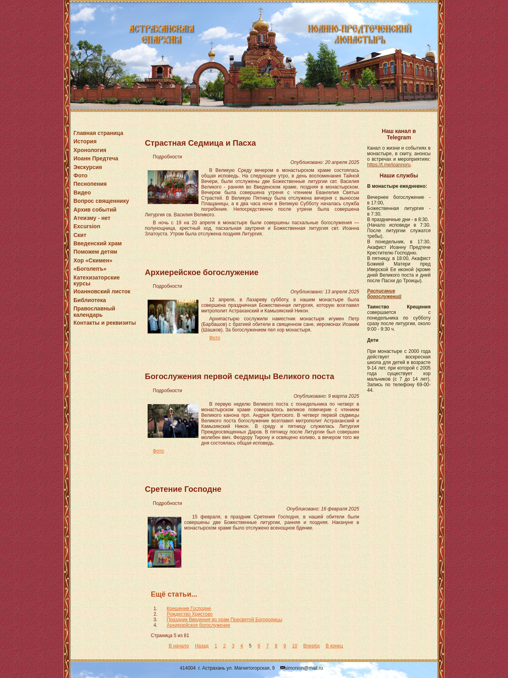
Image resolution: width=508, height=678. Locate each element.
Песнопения (90, 184)
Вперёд (311, 646)
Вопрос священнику (101, 201)
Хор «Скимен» (92, 260)
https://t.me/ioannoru (388, 165)
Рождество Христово (190, 614)
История (84, 141)
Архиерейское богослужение (201, 272)
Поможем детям (95, 251)
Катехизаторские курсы (96, 280)
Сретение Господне (183, 489)
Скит (80, 235)
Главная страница (98, 133)
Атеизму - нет (91, 218)
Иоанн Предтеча (95, 158)
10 (294, 646)
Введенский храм (97, 243)
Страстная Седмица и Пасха (200, 143)
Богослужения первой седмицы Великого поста (239, 376)
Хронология (89, 150)
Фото (80, 175)
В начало (179, 646)
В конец (334, 646)
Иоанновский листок (102, 291)
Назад (201, 646)
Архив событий (94, 209)
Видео (82, 192)
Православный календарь (94, 311)
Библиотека (89, 300)
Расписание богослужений (384, 293)
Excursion (86, 226)
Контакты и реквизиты (104, 323)
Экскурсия (87, 167)
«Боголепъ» (89, 269)
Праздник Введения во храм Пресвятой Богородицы (224, 619)
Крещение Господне (189, 608)
